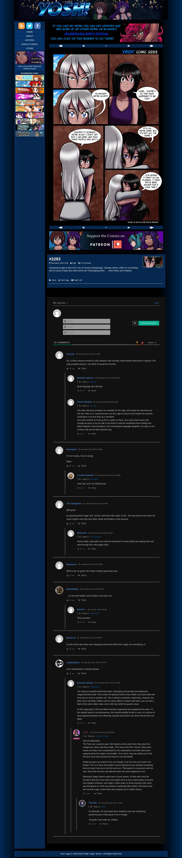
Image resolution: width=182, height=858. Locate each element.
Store (29, 48)
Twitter (29, 26)
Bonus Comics (30, 44)
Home (30, 32)
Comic (54, 280)
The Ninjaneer (96, 537)
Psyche (93, 382)
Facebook (37, 26)
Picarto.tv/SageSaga (93, 268)
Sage (74, 263)
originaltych (94, 687)
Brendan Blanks (102, 736)
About (29, 36)
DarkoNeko (72, 589)
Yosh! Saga (64, 280)
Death (76, 280)
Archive (29, 40)
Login (156, 303)
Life (80, 280)
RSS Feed (21, 26)
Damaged (94, 479)
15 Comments (85, 263)
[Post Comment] (148, 323)
